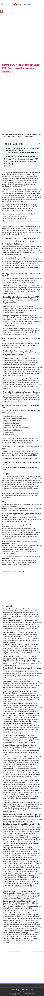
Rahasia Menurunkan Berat (26, 353)
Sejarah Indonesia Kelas (19, 258)
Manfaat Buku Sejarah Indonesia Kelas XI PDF (23, 157)
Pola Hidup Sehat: (16, 299)
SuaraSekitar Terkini (26, 990)
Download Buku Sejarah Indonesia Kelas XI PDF (23, 161)
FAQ (8, 166)
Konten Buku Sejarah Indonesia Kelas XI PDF (22, 159)
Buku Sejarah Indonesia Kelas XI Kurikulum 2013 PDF (21, 459)
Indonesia (23, 238)
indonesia (14, 173)
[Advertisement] (22, 50)
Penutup (10, 164)
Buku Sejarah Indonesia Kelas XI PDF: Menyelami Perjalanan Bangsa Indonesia (22, 149)
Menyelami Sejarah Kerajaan (13, 355)
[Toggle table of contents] (39, 143)
